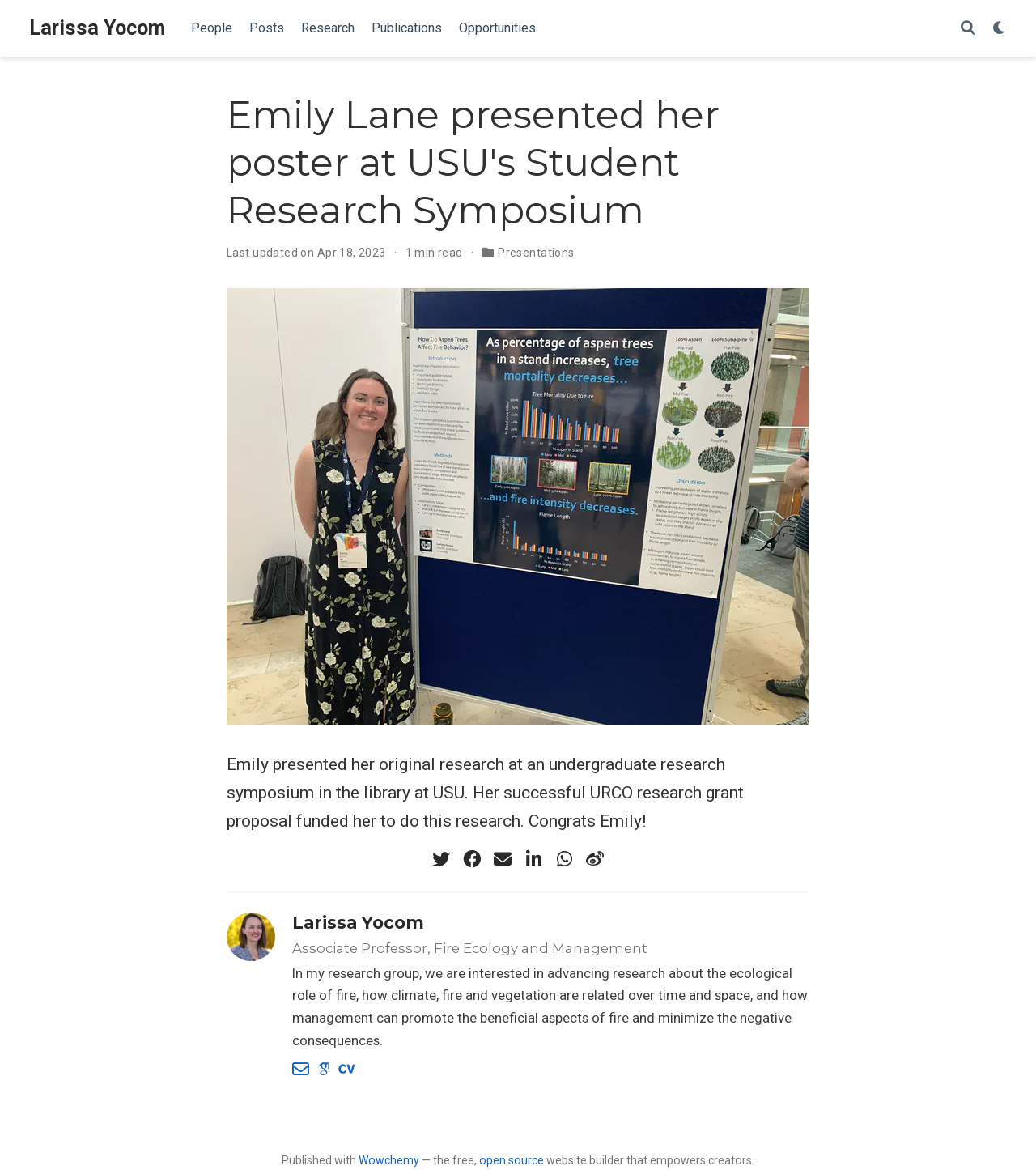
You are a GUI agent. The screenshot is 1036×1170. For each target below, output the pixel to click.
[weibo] (595, 859)
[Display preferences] (999, 28)
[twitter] (441, 859)
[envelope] (502, 859)
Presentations (536, 252)
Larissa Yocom (97, 28)
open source (511, 1160)
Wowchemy (389, 1160)
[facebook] (472, 859)
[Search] (968, 28)
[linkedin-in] (533, 859)
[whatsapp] (564, 859)
